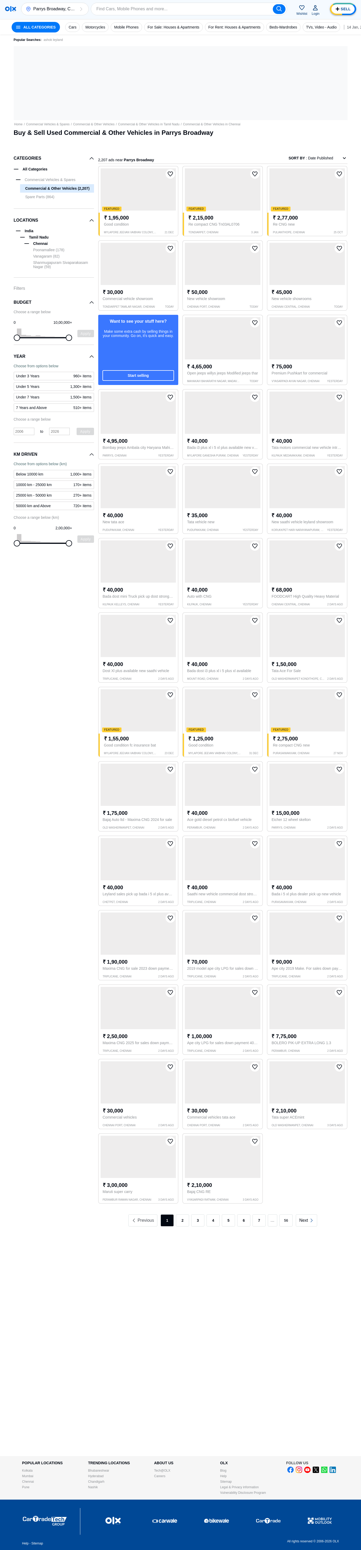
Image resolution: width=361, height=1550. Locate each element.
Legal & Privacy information (239, 1487)
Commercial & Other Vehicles (94, 124)
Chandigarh (96, 1482)
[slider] (17, 338)
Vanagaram (46, 256)
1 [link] (167, 1220)
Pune (26, 1487)
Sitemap (226, 1482)
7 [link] (259, 1220)
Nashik (93, 1487)
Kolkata (27, 1470)
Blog (223, 1470)
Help (223, 1476)
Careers (160, 1476)
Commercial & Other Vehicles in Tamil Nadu (149, 124)
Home (18, 124)
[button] (81, 9)
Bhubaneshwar (98, 1470)
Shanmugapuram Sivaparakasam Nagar (60, 264)
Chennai (28, 1482)
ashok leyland (53, 40)
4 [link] (213, 1220)
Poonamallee (48, 250)
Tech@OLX (162, 1470)
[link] (306, 1220)
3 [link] (198, 1220)
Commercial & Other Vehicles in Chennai (211, 124)
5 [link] (228, 1220)
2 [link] (182, 1220)
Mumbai (28, 1476)
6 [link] (244, 1220)
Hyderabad (96, 1476)
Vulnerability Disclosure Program (243, 1493)
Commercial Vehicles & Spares (48, 124)
